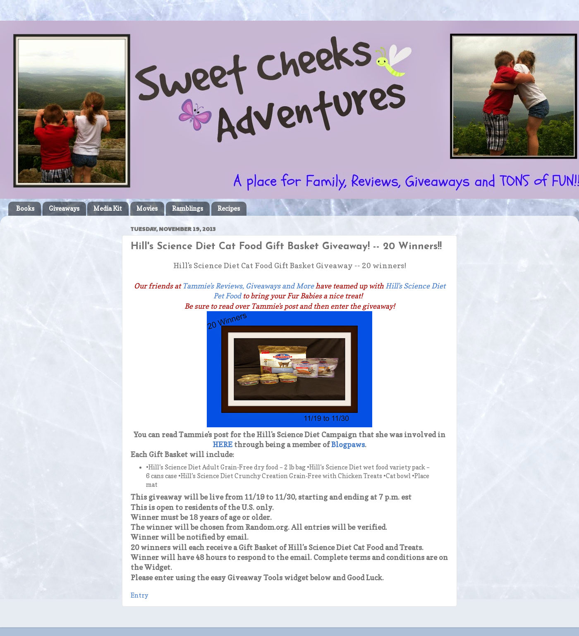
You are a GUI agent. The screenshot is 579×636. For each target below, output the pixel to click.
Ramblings (187, 208)
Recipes (229, 208)
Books (25, 208)
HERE (222, 444)
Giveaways (64, 208)
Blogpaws (348, 444)
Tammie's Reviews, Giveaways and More (248, 285)
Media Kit (107, 208)
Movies (147, 208)
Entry (139, 595)
